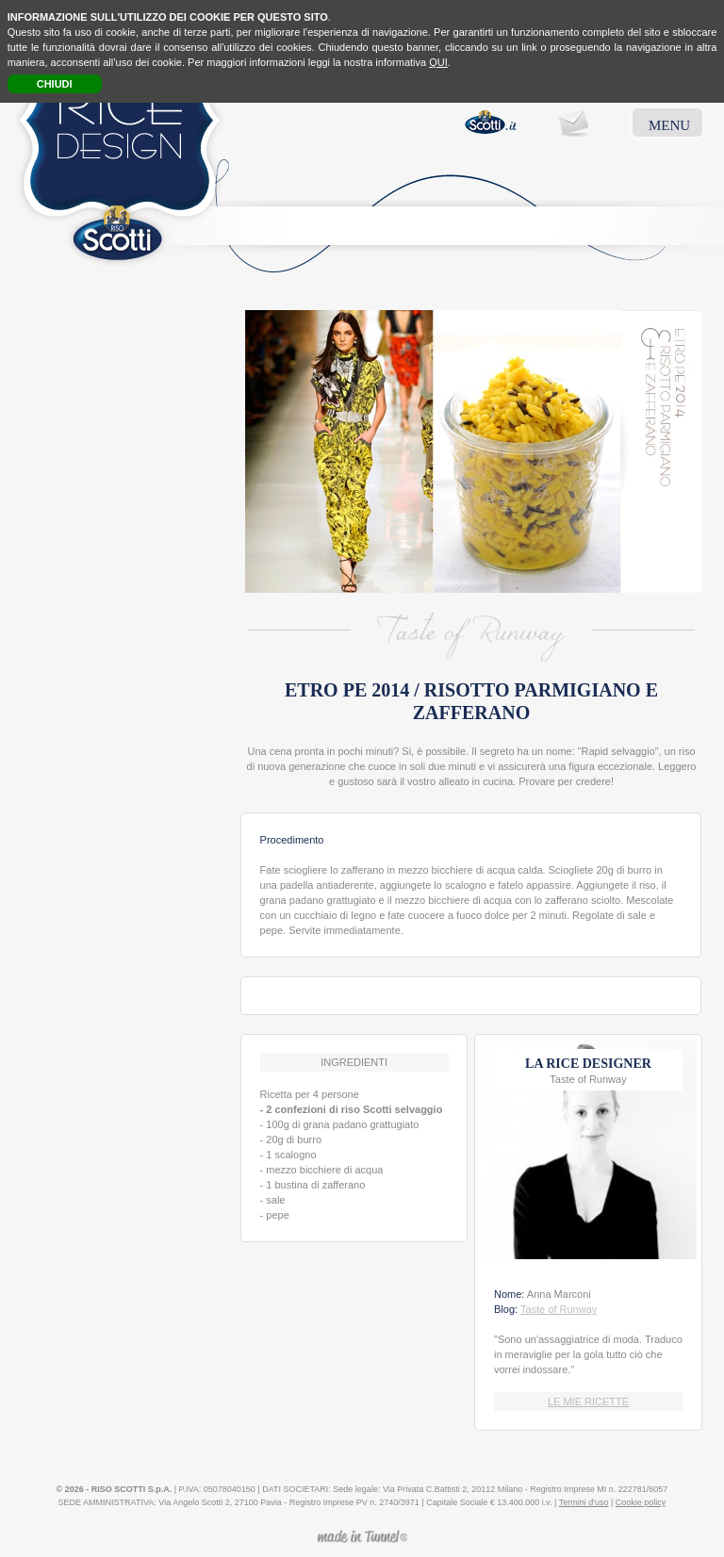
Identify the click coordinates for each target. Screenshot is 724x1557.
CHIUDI (55, 84)
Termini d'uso (584, 1502)
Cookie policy (641, 1502)
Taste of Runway (558, 1309)
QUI (438, 62)
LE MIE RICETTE (588, 1401)
